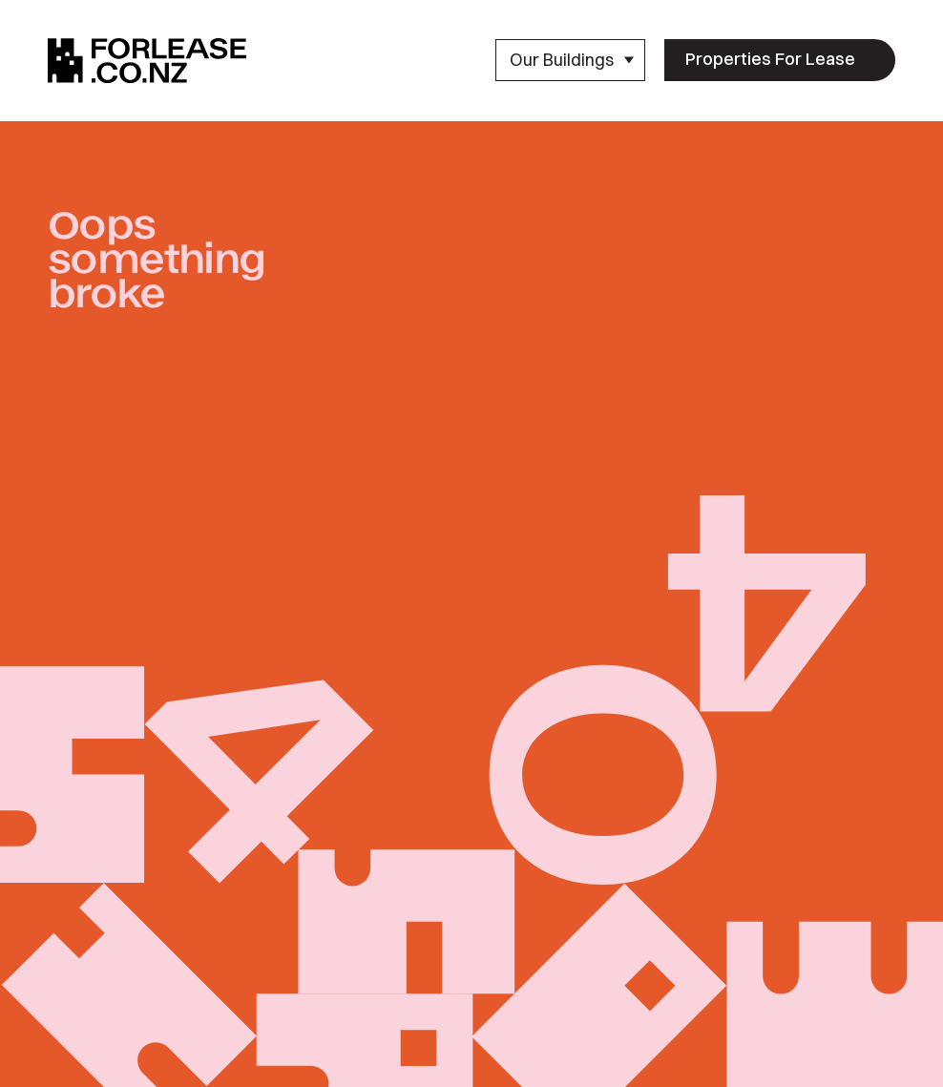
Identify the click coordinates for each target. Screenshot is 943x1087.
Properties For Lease (770, 59)
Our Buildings (572, 60)
